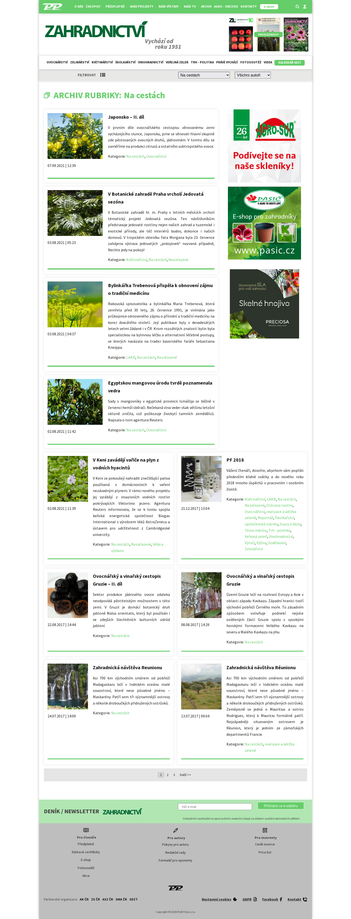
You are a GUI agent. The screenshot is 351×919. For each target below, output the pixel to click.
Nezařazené (178, 259)
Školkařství (125, 62)
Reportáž (265, 517)
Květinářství (102, 62)
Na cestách (135, 156)
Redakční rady (175, 852)
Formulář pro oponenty (175, 860)
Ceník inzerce (265, 844)
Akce (86, 875)
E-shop (86, 860)
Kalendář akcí (289, 62)
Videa (268, 62)
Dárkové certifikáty (86, 852)
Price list (265, 852)
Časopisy (94, 6)
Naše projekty (143, 6)
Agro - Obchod (226, 6)
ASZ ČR (107, 899)
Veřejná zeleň (177, 62)
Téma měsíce (256, 530)
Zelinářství (79, 62)
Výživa (261, 542)
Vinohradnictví (150, 62)
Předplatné (116, 6)
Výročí (250, 542)
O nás (78, 6)
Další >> (185, 775)
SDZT (133, 899)
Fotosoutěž (250, 62)
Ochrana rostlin (279, 505)
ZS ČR (95, 899)
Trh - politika (202, 62)
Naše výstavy (169, 6)
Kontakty (248, 6)
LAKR (130, 357)
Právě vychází (227, 62)
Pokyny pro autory (175, 844)
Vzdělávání (277, 542)
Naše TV (191, 6)
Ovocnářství (57, 62)
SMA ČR (121, 899)
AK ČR (84, 899)
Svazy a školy (290, 524)
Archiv (206, 6)
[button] (281, 805)
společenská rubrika (261, 524)
